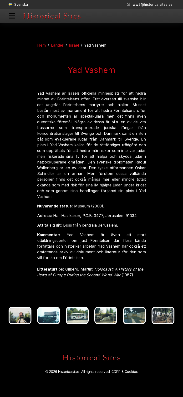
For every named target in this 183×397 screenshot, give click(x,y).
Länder (57, 45)
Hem (41, 45)
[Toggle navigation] (12, 16)
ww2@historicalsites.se (150, 4)
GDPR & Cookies (125, 372)
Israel (74, 45)
